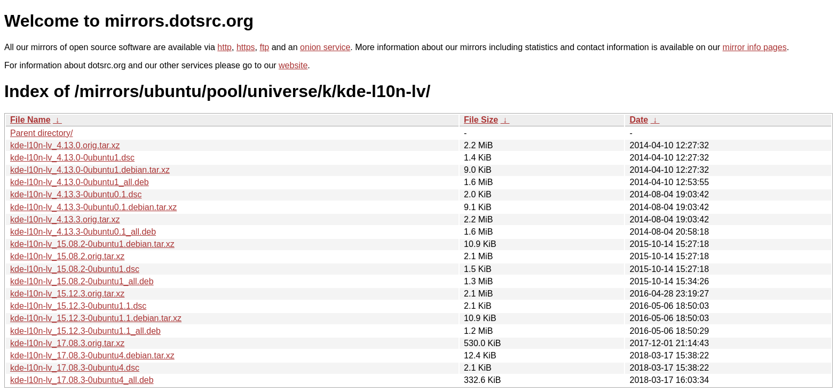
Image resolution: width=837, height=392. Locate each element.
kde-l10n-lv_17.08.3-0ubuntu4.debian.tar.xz (92, 355)
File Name (30, 119)
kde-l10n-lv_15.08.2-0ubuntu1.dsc (74, 269)
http (224, 47)
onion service (325, 47)
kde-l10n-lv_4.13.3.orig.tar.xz (65, 219)
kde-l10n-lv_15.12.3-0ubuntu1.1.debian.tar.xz (95, 318)
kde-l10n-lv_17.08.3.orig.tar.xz (67, 343)
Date (638, 119)
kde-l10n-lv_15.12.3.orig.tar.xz (67, 293)
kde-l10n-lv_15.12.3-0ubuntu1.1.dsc (78, 305)
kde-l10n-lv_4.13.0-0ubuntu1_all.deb (79, 182)
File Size (481, 119)
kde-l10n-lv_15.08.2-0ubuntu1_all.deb (82, 281)
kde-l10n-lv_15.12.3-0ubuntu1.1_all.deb (85, 330)
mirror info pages (755, 47)
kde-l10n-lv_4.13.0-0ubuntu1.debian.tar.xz (90, 169)
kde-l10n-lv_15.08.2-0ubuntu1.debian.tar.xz (92, 244)
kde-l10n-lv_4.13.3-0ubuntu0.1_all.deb (83, 231)
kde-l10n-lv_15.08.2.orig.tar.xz (67, 256)
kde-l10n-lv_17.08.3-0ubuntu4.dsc (74, 367)
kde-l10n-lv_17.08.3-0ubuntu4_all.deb (82, 380)
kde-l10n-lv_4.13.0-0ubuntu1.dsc (72, 157)
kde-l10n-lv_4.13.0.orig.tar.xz (65, 145)
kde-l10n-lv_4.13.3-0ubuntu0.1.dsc (75, 194)
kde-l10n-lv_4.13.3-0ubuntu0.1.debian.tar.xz (93, 207)
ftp (264, 47)
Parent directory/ (41, 133)
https (245, 47)
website (293, 65)
